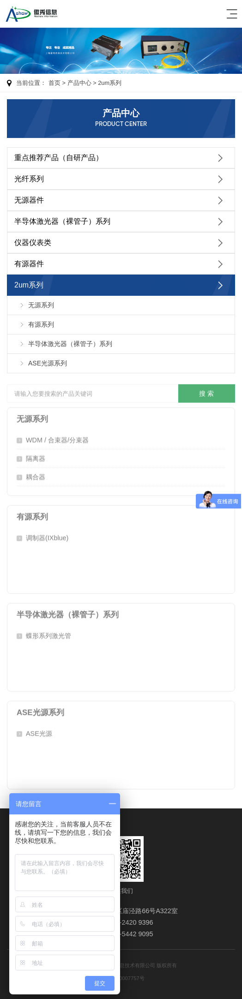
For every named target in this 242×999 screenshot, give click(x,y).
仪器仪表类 (32, 242)
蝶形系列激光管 (48, 634)
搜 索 (206, 391)
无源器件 (29, 200)
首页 (54, 82)
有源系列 (41, 324)
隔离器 (35, 457)
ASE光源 (39, 732)
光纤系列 (29, 179)
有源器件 (29, 264)
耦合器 (35, 475)
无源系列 (41, 305)
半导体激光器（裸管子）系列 (62, 221)
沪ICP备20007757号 (120, 978)
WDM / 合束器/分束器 (57, 438)
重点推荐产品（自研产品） (58, 158)
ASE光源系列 (47, 363)
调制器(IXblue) (47, 536)
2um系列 (109, 82)
